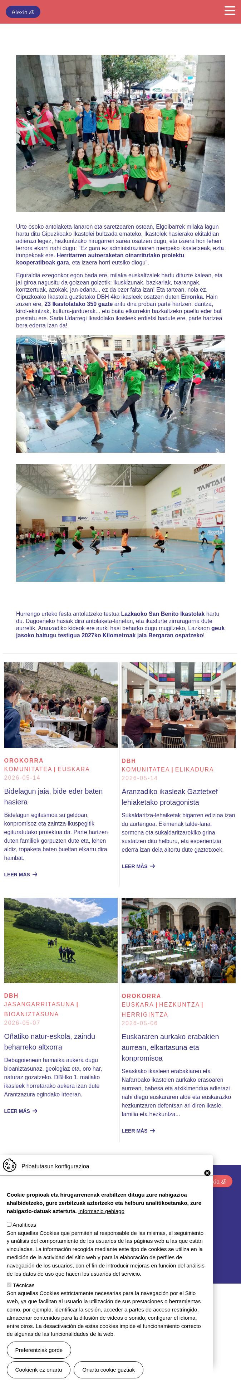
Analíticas (24, 1225)
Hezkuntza (179, 1005)
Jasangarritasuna (39, 1004)
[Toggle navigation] (227, 10)
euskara (74, 769)
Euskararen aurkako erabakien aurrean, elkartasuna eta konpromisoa (170, 1047)
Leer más (17, 874)
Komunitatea (28, 769)
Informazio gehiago (101, 1211)
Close (207, 1173)
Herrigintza (145, 1015)
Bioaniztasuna (31, 1014)
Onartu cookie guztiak (108, 1370)
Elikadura (194, 769)
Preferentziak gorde (39, 1350)
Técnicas (24, 1285)
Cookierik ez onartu (38, 1370)
